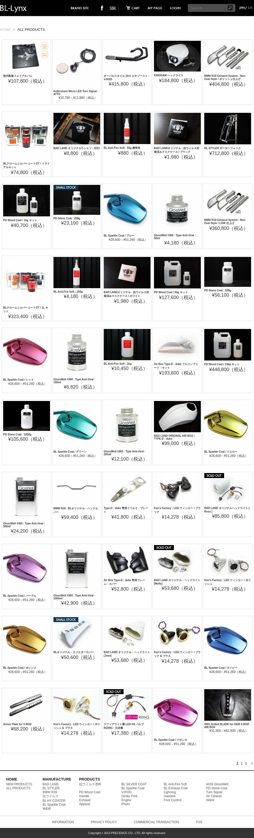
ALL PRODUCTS (18, 788)
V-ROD (126, 792)
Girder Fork (129, 796)
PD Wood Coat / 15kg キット (221, 364)
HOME (5, 30)
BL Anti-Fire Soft (175, 784)
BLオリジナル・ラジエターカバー (73, 652)
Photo (125, 804)
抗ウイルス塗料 (90, 784)
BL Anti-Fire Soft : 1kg (117, 363)
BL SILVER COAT (134, 784)
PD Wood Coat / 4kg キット (171, 292)
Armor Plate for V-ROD (17, 724)
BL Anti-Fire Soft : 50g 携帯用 (122, 147)
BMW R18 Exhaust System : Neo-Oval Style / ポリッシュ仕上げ (225, 77)
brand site (80, 8)
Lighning (170, 792)
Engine (126, 800)
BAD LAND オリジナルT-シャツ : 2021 (76, 148)
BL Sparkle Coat (54, 804)
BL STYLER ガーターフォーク (222, 148)
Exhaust (84, 800)
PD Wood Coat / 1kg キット (20, 220)
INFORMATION (63, 822)
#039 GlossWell (217, 784)
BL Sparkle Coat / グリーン (70, 451)
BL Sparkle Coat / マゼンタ (170, 739)
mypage (155, 8)
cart (131, 8)
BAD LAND (50, 784)
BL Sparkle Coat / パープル (19, 595)
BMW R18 (50, 792)
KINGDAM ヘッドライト (168, 75)
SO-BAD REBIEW (113, 8)
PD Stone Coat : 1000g (17, 434)
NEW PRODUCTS (19, 784)
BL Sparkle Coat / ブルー (119, 235)
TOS (199, 822)
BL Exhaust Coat (176, 788)
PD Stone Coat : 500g (217, 290)
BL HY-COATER (54, 801)
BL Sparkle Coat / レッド (18, 379)
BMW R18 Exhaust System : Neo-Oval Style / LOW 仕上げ (225, 222)
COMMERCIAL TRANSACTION (156, 822)
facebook (102, 8)
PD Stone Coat (216, 788)
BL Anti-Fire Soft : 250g (68, 291)
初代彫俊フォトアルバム (17, 75)
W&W (47, 808)
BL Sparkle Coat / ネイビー (220, 667)
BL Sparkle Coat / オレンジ (19, 667)
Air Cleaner (214, 796)
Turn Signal (214, 792)
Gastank (170, 796)
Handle (84, 796)
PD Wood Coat (89, 792)
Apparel (84, 804)
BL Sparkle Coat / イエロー (220, 451)
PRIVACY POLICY (104, 822)
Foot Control (172, 800)
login (175, 8)
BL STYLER (51, 788)
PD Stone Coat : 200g (66, 218)
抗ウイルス (50, 796)
